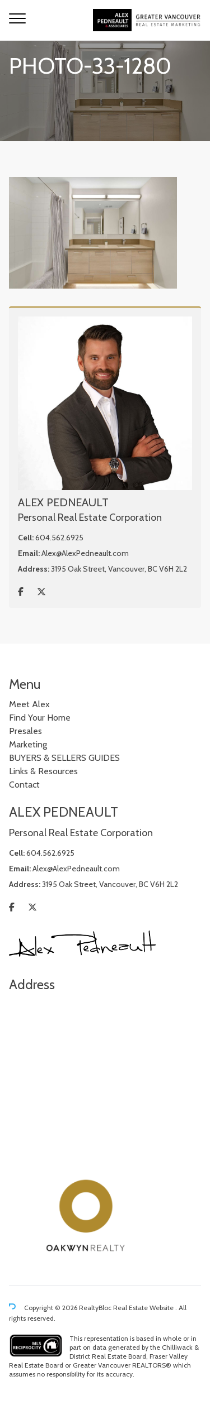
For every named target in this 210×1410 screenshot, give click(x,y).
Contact (24, 784)
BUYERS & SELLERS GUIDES (64, 757)
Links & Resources (43, 771)
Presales (25, 731)
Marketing (28, 744)
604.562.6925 (59, 538)
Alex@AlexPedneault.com (85, 553)
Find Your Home (40, 717)
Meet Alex (29, 704)
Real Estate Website (144, 1307)
